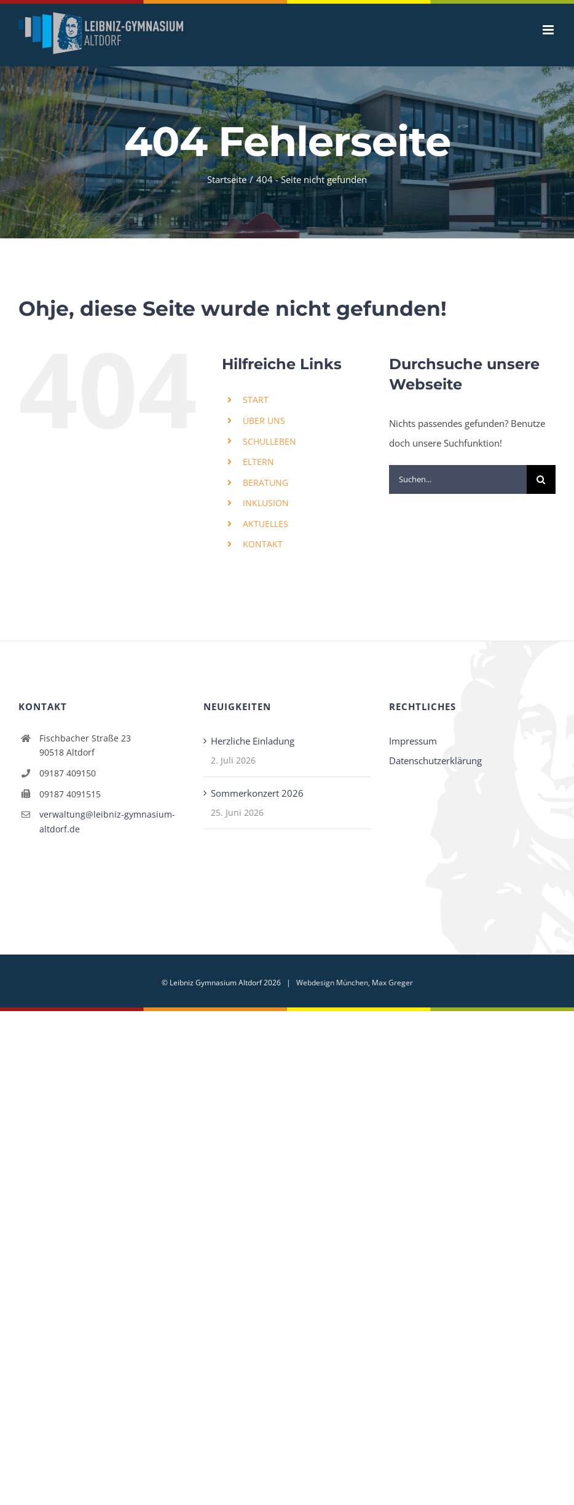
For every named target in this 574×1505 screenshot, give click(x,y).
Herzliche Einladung (252, 741)
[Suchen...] (458, 479)
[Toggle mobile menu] (549, 29)
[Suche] (541, 479)
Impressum (413, 741)
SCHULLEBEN (269, 441)
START (256, 399)
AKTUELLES (265, 524)
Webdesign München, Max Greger (354, 982)
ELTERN (258, 461)
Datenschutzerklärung (435, 760)
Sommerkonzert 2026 (257, 793)
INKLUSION (266, 503)
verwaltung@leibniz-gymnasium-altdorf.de (107, 821)
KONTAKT (263, 544)
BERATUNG (265, 482)
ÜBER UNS (264, 420)
